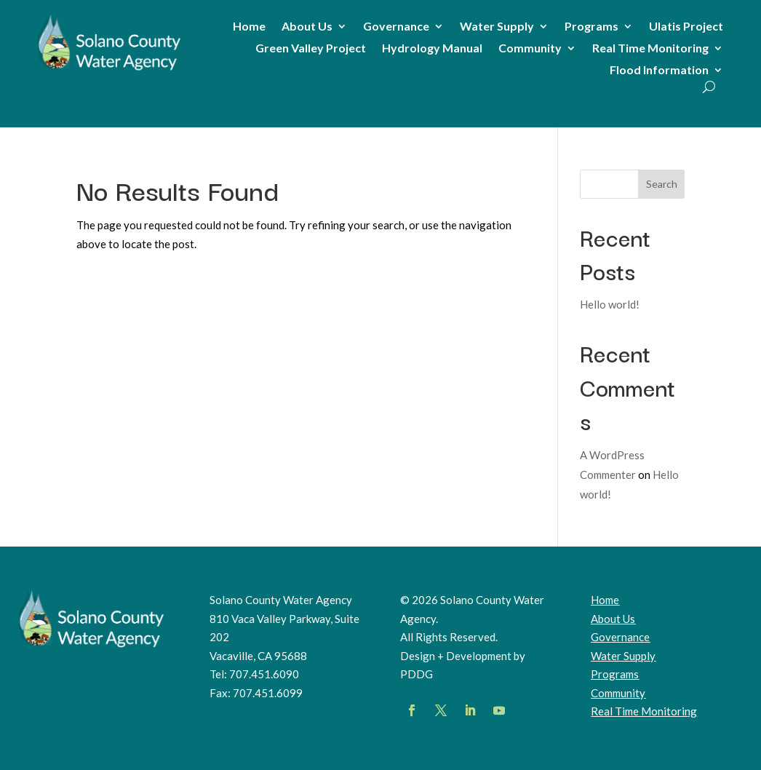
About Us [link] (307, 27)
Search (661, 184)
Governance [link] (396, 27)
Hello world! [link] (610, 304)
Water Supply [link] (497, 27)
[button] (411, 710)
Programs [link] (591, 27)
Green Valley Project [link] (310, 49)
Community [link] (530, 49)
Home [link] (249, 27)
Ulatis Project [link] (686, 27)
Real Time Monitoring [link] (650, 49)
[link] (109, 69)
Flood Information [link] (659, 70)
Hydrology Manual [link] (432, 49)
